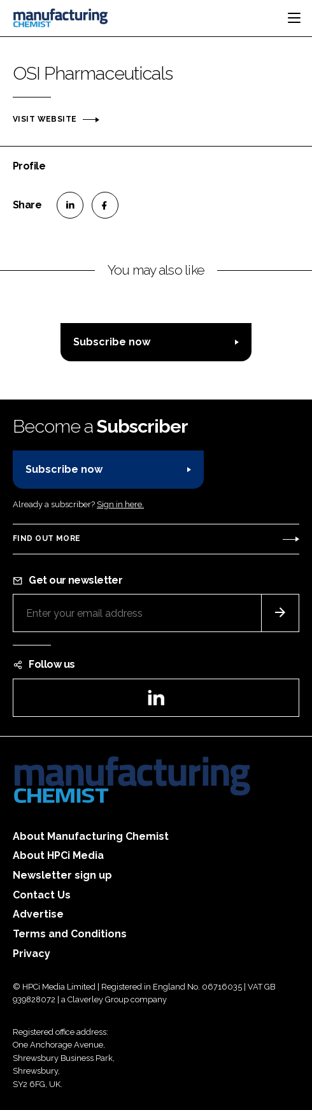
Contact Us (42, 895)
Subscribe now (111, 342)
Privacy (31, 954)
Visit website (44, 119)
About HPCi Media (58, 855)
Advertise (38, 914)
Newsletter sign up (62, 875)
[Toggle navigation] (294, 17)
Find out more (46, 538)
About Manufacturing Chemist (91, 836)
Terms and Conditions (70, 934)
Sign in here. (120, 504)
